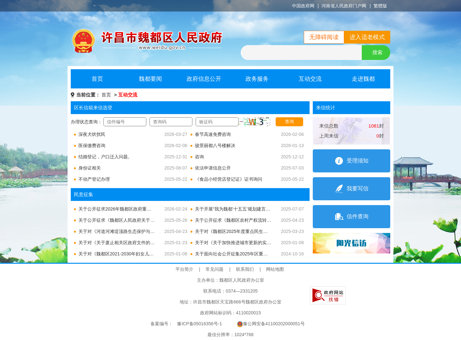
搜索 (377, 52)
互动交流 (310, 79)
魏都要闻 (150, 79)
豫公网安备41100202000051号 (271, 323)
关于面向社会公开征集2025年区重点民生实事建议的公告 (251, 253)
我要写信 (357, 189)
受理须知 (357, 161)
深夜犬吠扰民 (91, 134)
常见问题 (214, 269)
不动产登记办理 (94, 179)
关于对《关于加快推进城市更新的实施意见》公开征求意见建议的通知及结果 (271, 242)
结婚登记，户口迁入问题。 (105, 156)
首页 (97, 79)
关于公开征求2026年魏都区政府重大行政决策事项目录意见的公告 (143, 208)
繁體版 (380, 5)
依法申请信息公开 (213, 167)
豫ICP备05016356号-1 (199, 323)
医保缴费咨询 (91, 145)
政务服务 (257, 79)
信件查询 (357, 216)
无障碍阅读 (324, 37)
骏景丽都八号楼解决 (215, 145)
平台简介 (184, 269)
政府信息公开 (204, 79)
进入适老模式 (367, 37)
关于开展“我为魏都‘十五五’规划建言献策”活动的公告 (247, 208)
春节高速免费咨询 (213, 134)
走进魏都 (363, 79)
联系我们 (245, 269)
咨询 (199, 156)
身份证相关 (89, 167)
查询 (289, 121)
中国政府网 (303, 5)
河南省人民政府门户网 (343, 5)
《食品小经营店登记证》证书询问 (228, 179)
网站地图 (275, 269)
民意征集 (83, 194)
